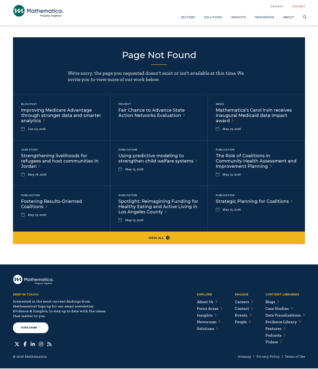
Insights (238, 17)
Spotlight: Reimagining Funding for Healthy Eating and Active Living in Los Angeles (155, 207)
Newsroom (264, 17)
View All (159, 238)
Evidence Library (282, 322)
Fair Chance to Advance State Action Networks (152, 112)
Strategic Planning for (255, 201)
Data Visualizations (284, 315)
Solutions (213, 17)
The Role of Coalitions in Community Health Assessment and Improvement (252, 161)
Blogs (271, 302)
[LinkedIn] (33, 344)
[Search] (304, 17)
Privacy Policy (266, 357)
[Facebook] (25, 344)
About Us (204, 302)
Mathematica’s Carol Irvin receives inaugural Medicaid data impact (255, 115)
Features (274, 329)
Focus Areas (207, 309)
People (241, 322)
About (288, 17)
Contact (298, 6)
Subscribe (31, 328)
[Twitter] (17, 344)
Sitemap (242, 357)
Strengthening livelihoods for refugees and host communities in (61, 161)
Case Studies (278, 309)
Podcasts (274, 335)
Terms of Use (294, 357)
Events (241, 315)
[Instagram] (41, 344)
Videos (272, 342)
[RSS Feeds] (49, 344)
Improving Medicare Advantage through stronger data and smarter (61, 115)
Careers (276, 6)
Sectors (188, 17)
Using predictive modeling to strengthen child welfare (152, 161)
